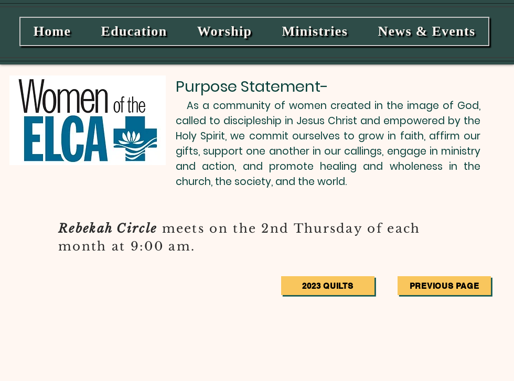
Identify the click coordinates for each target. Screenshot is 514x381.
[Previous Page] (444, 285)
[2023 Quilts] (327, 285)
